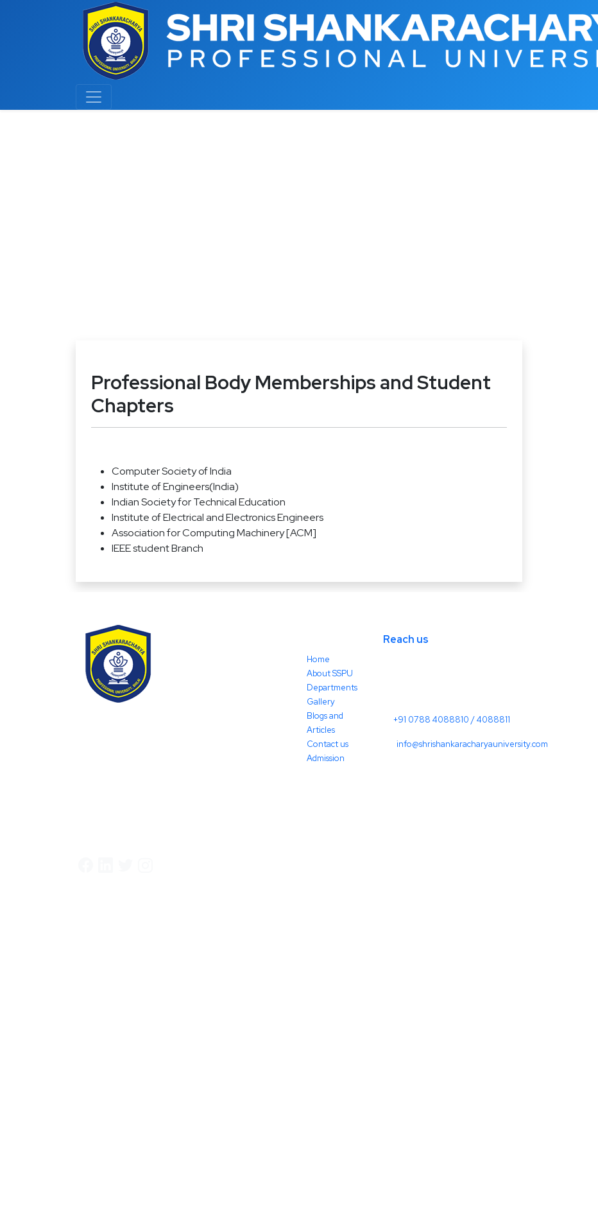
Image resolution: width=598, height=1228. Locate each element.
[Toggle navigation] (94, 97)
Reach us (406, 639)
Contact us (327, 744)
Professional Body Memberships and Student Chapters (250, 250)
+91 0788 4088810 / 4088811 (451, 719)
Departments (332, 687)
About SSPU (330, 673)
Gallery (321, 701)
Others (97, 250)
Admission (326, 758)
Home (52, 250)
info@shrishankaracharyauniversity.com (472, 744)
